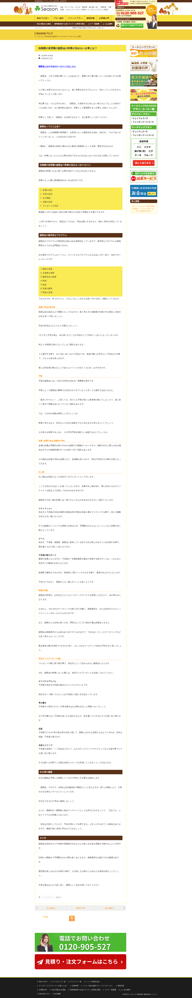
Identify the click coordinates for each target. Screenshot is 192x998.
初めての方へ (43, 18)
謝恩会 (58, 897)
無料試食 (90, 18)
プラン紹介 (58, 18)
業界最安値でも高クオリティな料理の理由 (69, 24)
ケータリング (47, 897)
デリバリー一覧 (75, 981)
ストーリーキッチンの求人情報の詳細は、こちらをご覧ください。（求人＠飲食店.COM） (143, 208)
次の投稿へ (51, 908)
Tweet (45, 917)
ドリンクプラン (75, 18)
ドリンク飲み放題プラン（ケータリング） (98, 985)
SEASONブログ (66, 28)
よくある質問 (107, 24)
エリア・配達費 (93, 24)
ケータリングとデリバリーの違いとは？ (53, 985)
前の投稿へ (110, 908)
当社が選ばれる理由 (44, 24)
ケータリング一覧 (59, 981)
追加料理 (75, 985)
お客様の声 (104, 18)
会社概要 (57, 994)
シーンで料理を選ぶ (92, 981)
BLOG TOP (80, 908)
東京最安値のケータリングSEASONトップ (47, 28)
